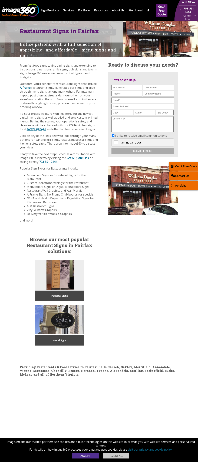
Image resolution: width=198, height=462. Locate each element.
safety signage (36, 129)
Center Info (187, 17)
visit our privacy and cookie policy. (150, 449)
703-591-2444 (48, 162)
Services (68, 10)
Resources (101, 10)
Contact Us (180, 176)
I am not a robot (130, 145)
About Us (118, 10)
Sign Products (50, 10)
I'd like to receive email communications (141, 138)
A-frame (25, 88)
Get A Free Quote (161, 10)
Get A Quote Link (78, 158)
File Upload (135, 10)
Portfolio (84, 10)
